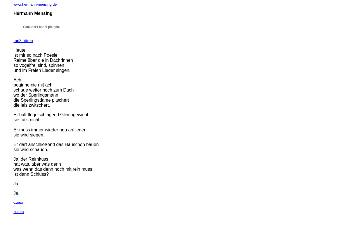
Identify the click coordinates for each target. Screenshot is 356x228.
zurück (18, 212)
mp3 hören (23, 40)
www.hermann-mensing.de (35, 4)
